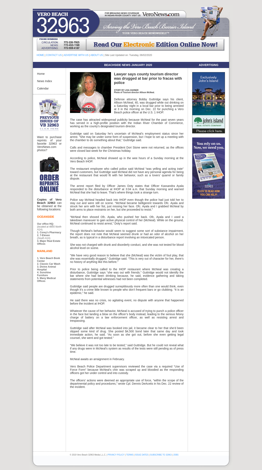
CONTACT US (54, 55)
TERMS (129, 455)
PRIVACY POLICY (116, 455)
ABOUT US (96, 55)
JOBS (175, 455)
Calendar (43, 88)
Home (41, 73)
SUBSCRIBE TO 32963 (161, 455)
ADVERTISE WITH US (76, 55)
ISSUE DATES (141, 455)
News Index (44, 81)
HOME (40, 55)
